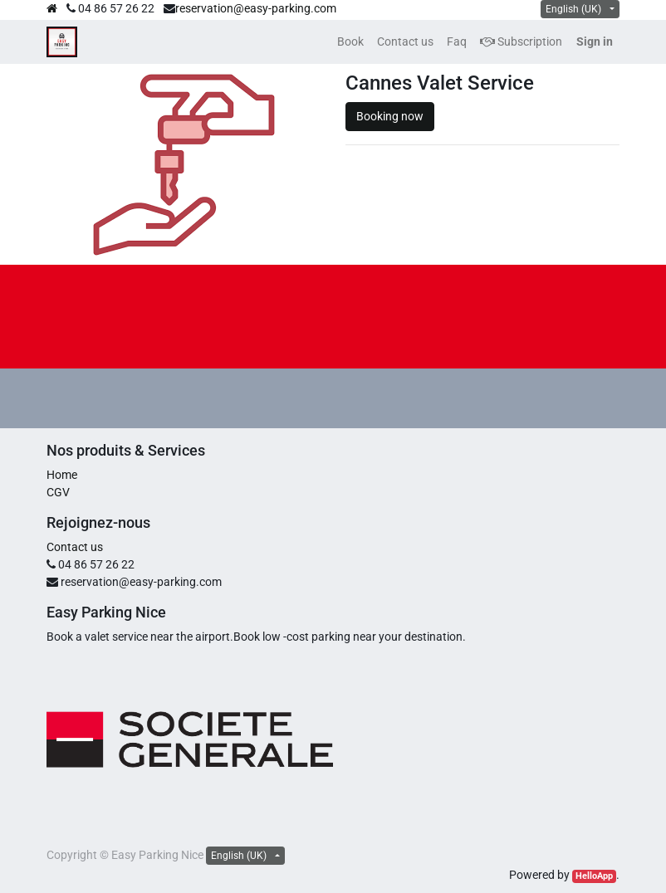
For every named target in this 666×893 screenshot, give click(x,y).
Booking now (390, 116)
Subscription (521, 41)
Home (62, 474)
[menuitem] (350, 42)
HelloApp (594, 876)
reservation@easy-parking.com (255, 8)
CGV (58, 492)
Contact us (75, 547)
